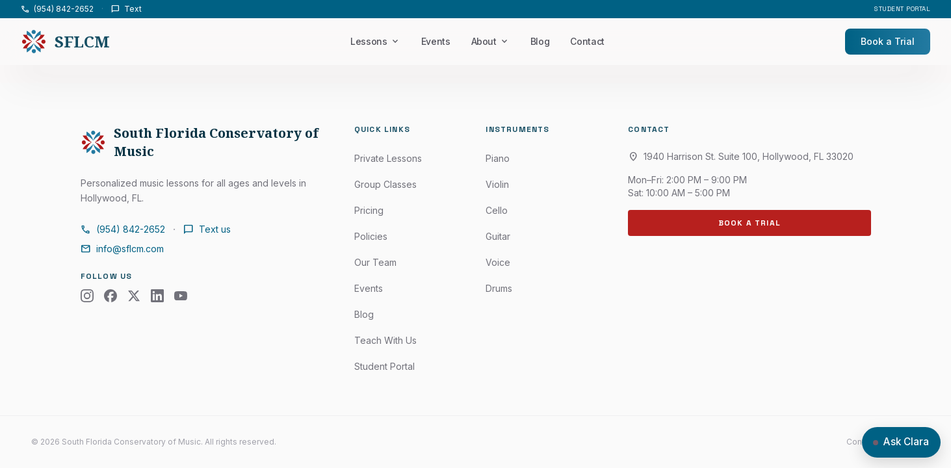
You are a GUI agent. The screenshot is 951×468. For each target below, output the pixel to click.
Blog (540, 41)
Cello (497, 210)
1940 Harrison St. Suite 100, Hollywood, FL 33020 (740, 156)
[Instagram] (87, 295)
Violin (497, 184)
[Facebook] (110, 295)
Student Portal (902, 9)
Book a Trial (888, 41)
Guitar (498, 236)
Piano (498, 158)
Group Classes (385, 184)
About (490, 41)
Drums (499, 288)
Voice (498, 262)
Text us (207, 229)
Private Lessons (388, 158)
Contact (587, 41)
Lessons (375, 41)
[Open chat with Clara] (901, 442)
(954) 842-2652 (57, 9)
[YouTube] (180, 295)
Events (435, 41)
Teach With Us (385, 340)
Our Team (375, 262)
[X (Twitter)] (133, 295)
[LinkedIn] (157, 295)
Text (126, 9)
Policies (370, 236)
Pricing (369, 210)
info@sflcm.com (122, 248)
